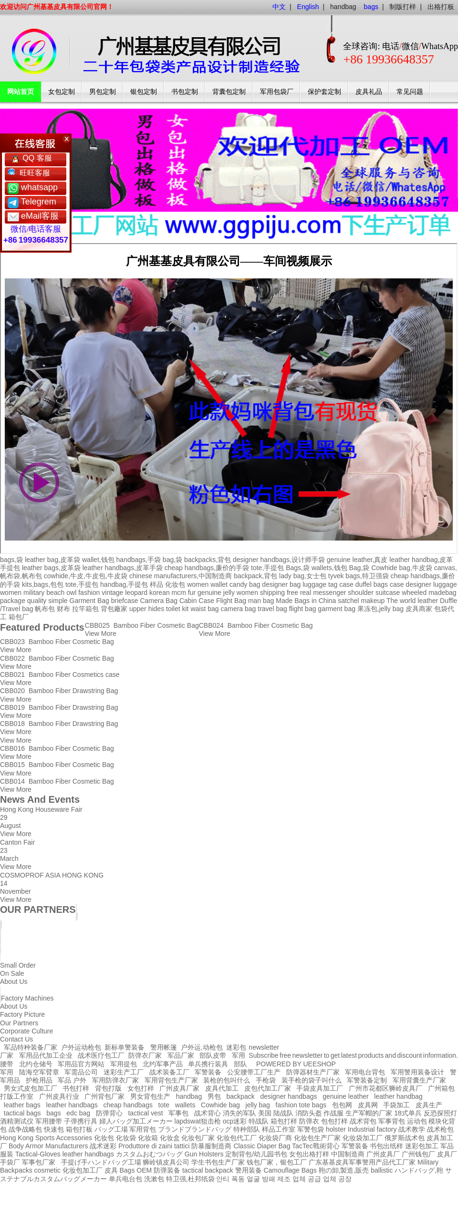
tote (163, 1105)
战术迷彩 (103, 1146)
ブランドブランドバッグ (194, 1129)
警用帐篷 (163, 1047)
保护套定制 (324, 91)
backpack (241, 1096)
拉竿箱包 (85, 609)
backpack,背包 (255, 576)
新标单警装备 (124, 1047)
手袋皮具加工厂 (319, 1088)
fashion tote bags (301, 1105)
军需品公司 (81, 1072)
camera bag (238, 609)
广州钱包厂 (418, 1154)
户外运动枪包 (81, 1047)
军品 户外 (72, 1080)
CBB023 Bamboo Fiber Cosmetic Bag (57, 641)
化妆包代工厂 (237, 1138)
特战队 (259, 1121)
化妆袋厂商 (275, 1138)
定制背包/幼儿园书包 (256, 1154)
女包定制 (61, 91)
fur (192, 592)
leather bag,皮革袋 (52, 559)
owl (71, 592)
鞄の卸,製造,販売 (344, 1170)
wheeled (414, 592)
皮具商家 (419, 609)
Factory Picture (22, 1014)
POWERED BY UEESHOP (296, 1064)
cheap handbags (128, 1105)
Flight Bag (231, 600)
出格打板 (440, 6)
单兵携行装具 (208, 1064)
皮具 (111, 1170)
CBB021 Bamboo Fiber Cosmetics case (60, 674)
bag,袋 (172, 559)
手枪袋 (266, 1080)
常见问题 (409, 91)
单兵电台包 (125, 1179)
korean (159, 592)
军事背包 (391, 1121)
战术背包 (363, 1121)
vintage (112, 592)
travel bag (272, 609)
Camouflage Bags (289, 1170)
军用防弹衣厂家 (115, 1080)
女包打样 (140, 1088)
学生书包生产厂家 (218, 1162)
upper (137, 609)
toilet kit (177, 609)
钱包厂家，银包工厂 (277, 1162)
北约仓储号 (35, 1064)
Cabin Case (196, 600)
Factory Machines (27, 998)
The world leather (412, 600)
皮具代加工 (222, 1088)
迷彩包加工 (421, 1146)
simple (57, 600)
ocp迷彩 (235, 1121)
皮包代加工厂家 (267, 1088)
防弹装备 (167, 1170)
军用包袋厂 (276, 91)
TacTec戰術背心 (316, 1146)
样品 (156, 584)
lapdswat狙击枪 (198, 1121)
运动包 (417, 1121)
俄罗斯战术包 (405, 1138)
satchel (348, 600)
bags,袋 (11, 559)
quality (36, 600)
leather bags (22, 1105)
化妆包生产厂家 (317, 1138)
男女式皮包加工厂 (30, 1088)
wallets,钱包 (329, 568)
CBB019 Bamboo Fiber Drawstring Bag (59, 707)
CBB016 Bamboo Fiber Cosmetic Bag (57, 748)
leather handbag (398, 1096)
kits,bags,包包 (42, 584)
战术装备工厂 (169, 1072)
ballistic (382, 1170)
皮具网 (368, 1105)
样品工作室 (278, 1129)
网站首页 (20, 91)
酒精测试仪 (16, 1121)
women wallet (207, 584)
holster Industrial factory (361, 1129)
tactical (192, 1170)
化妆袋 (126, 1138)
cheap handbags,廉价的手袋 (207, 568)
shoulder (361, 592)
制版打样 (402, 6)
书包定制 (184, 91)
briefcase (124, 600)
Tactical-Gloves (38, 1154)
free (292, 592)
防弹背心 (109, 1113)
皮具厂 (447, 1154)
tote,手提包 (267, 568)
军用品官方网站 (81, 1064)
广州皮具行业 (59, 1096)
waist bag (204, 609)
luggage (445, 584)
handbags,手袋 (138, 559)
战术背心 (207, 1113)
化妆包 (175, 584)
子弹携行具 (80, 1121)
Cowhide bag (220, 1105)
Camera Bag (158, 600)
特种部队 (246, 1129)
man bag (261, 600)
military (33, 592)
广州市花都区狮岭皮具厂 (385, 1088)
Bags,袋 (298, 568)
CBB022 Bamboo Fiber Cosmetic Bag (57, 658)
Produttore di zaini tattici (153, 1146)
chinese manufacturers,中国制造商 (180, 576)
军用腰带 (48, 1121)
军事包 (178, 1113)
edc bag (78, 1113)
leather (72, 1154)
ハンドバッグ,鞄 (420, 1170)
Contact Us (16, 1039)
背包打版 (108, 1088)
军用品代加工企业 (46, 1055)
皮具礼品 (368, 91)
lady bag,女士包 (302, 576)
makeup (373, 600)
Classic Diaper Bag (261, 1146)
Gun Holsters (204, 1154)
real (305, 592)
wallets (185, 1105)
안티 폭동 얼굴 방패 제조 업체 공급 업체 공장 (283, 1179)
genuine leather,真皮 (357, 559)
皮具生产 (429, 1105)
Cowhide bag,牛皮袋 (401, 568)
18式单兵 (408, 1113)
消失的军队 (239, 1113)
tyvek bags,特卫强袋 (358, 576)
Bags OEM (136, 1170)
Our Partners (19, 1023)
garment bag (336, 609)
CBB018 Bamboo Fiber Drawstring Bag (59, 723)
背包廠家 (114, 609)
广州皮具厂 (383, 1154)
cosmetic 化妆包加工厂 (68, 1170)
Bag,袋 (359, 568)
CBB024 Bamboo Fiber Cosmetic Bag (256, 625)
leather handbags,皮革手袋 (123, 568)
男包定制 (102, 91)
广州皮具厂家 (179, 1088)
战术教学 (411, 1129)
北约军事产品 (163, 1064)
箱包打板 (79, 1129)
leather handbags (72, 1105)
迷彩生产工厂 (124, 1072)
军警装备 (208, 1072)
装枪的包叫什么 (226, 1080)
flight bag (302, 609)
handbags (99, 1154)
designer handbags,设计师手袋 (279, 559)
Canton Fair (17, 842)
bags (53, 1113)
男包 (214, 1096)
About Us (14, 1006)
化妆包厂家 (198, 1138)
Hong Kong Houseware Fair (41, 809)
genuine (209, 592)
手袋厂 (10, 1162)
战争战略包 (25, 1129)
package (12, 600)
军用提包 (123, 1064)
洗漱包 (154, 1179)
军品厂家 (180, 1055)
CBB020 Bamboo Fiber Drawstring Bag (59, 691)
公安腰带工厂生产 (254, 1072)
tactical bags (22, 1113)
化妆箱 (148, 1138)
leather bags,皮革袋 (51, 568)
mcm (179, 592)
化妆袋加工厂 (363, 1138)
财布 (63, 609)
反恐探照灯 (440, 1113)
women (10, 592)
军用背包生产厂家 (171, 1080)
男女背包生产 (150, 1096)
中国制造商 (347, 1154)
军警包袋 (310, 1129)
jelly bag (258, 1105)
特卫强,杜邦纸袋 (190, 1179)
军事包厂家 (38, 1162)
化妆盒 (170, 1138)
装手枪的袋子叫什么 (311, 1080)
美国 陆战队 (275, 1113)
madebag (442, 592)
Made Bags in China (306, 600)
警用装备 (248, 1170)
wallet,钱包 (98, 559)
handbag (343, 6)
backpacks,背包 (207, 559)
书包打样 (75, 1088)
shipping (272, 592)
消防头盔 (308, 1113)
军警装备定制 (367, 1080)
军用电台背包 (365, 1072)
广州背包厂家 (104, 1096)
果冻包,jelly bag (380, 609)
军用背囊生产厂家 (419, 1080)
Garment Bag (89, 600)
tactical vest (145, 1113)
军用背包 (142, 1129)
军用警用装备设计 (417, 1072)
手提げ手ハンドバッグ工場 (101, 1162)
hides (156, 609)
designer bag (281, 584)
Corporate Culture (26, 1031)
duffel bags (371, 584)
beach (55, 592)
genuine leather (346, 1096)
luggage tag (319, 584)
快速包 (54, 1129)
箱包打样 (284, 1121)
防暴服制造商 (211, 1146)
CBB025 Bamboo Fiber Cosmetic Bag (142, 625)
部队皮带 (212, 1055)
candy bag (244, 584)
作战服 (333, 1113)
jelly (229, 592)
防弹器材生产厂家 (313, 1072)
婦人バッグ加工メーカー (136, 1121)
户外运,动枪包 (202, 1047)
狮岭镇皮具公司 (166, 1162)
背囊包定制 (229, 91)
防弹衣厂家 (145, 1055)
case (346, 584)
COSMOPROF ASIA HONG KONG (52, 875)
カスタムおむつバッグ (149, 1154)
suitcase (387, 592)
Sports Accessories (63, 1138)
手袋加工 (396, 1105)
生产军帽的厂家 (368, 1113)
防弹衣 (309, 1121)
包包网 (342, 1105)
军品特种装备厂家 (30, 1047)
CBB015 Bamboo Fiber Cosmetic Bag (57, 764)
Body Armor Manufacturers (48, 1146)
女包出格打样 (309, 1154)
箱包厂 (19, 617)
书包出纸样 (386, 1146)
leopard (136, 592)
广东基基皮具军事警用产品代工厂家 (362, 1162)
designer (418, 584)
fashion (89, 592)
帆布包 (45, 609)
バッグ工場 (111, 1129)
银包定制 (143, 91)
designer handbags (288, 1096)
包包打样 (334, 1121)
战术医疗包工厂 (101, 1055)
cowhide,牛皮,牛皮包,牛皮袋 (85, 576)
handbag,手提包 (124, 584)
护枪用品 (39, 1080)
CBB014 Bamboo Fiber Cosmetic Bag (57, 781)
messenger (329, 592)
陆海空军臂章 (39, 1072)
